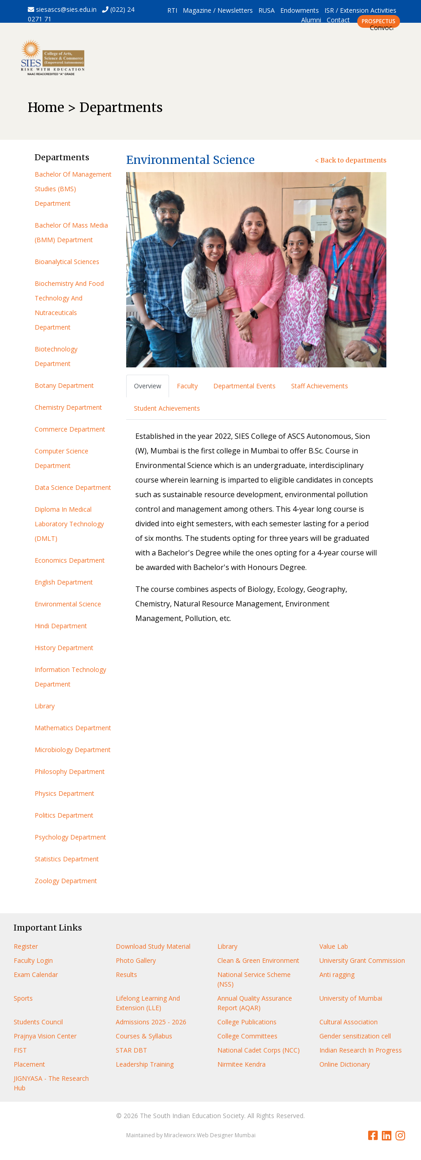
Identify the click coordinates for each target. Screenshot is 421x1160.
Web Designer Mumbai (226, 1135)
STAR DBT (131, 1050)
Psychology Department (70, 837)
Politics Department (64, 815)
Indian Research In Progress (360, 1050)
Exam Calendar (36, 974)
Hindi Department (61, 625)
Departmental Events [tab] (244, 386)
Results (126, 974)
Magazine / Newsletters (218, 10)
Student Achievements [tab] (167, 408)
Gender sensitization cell (355, 1036)
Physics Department (64, 793)
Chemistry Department (68, 407)
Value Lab (333, 946)
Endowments (299, 10)
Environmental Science (68, 604)
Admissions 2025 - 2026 (151, 1022)
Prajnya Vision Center (45, 1036)
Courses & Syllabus (144, 1036)
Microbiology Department (73, 749)
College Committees (247, 1036)
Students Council (38, 1022)
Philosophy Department (70, 771)
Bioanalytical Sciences (67, 261)
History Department (64, 647)
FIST (20, 1050)
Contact (338, 19)
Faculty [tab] (187, 386)
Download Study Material (153, 946)
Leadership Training (145, 1064)
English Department (64, 582)
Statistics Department (67, 859)
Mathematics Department (73, 727)
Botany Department (64, 385)
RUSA (266, 10)
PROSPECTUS (378, 21)
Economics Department (70, 560)
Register (26, 946)
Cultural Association (348, 1022)
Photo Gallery (136, 960)
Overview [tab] (147, 386)
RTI (172, 10)
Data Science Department (73, 487)
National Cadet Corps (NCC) (258, 1050)
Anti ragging (336, 974)
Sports (23, 998)
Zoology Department (66, 880)
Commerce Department (70, 429)
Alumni (311, 19)
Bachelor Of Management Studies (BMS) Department (73, 189)
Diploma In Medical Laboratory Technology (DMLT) (69, 524)
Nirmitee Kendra (241, 1064)
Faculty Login (33, 960)
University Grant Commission (362, 960)
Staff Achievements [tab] (319, 386)
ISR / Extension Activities (360, 10)
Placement (29, 1064)
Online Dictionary (344, 1064)
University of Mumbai (350, 998)
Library (45, 706)
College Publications (247, 1022)
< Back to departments (350, 160)
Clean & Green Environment (258, 960)
